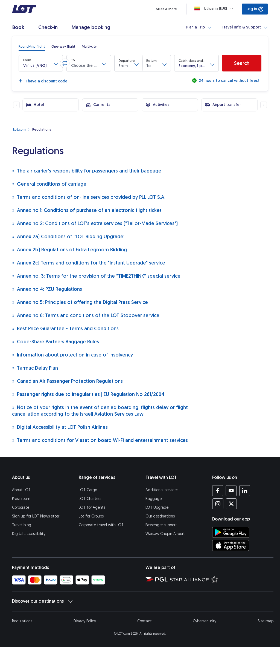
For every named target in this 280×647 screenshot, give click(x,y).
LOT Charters (90, 498)
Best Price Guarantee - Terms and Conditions (65, 328)
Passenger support (161, 525)
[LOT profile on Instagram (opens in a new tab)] (217, 503)
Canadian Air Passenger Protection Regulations (67, 381)
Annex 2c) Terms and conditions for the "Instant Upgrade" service (88, 263)
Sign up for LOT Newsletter (35, 516)
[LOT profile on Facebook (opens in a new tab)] (217, 490)
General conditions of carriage (49, 184)
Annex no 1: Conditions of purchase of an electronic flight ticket (87, 210)
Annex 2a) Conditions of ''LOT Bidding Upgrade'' (69, 236)
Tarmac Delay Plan (35, 368)
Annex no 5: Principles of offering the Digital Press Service (80, 302)
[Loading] (215, 8)
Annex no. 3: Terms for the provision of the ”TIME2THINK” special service (96, 276)
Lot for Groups (91, 516)
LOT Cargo (88, 490)
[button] (41, 63)
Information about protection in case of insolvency (72, 355)
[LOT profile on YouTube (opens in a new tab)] (231, 490)
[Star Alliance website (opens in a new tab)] (194, 579)
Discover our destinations (42, 601)
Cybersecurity (204, 621)
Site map (265, 621)
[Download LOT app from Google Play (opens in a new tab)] (230, 532)
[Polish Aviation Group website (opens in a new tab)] (156, 579)
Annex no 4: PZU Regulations (47, 289)
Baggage (153, 498)
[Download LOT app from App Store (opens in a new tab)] (230, 545)
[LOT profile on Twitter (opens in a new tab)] (231, 503)
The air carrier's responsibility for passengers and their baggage (86, 171)
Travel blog (21, 525)
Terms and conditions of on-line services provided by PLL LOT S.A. (88, 197)
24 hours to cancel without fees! (228, 80)
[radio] (32, 46)
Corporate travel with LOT (101, 525)
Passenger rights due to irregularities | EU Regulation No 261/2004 (88, 394)
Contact (144, 621)
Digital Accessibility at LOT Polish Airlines (60, 427)
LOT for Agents (92, 507)
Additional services (161, 490)
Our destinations (160, 516)
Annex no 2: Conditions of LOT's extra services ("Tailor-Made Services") (95, 223)
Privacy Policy (85, 621)
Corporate (20, 507)
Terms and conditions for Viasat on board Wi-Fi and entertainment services (100, 440)
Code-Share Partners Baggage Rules (55, 341)
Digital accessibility (28, 533)
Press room (21, 498)
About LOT (21, 490)
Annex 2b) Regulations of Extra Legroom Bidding (69, 249)
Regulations (22, 621)
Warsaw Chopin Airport (165, 533)
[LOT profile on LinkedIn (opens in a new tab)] (244, 490)
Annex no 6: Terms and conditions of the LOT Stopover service (85, 315)
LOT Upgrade (156, 507)
